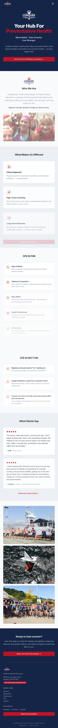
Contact (6, 701)
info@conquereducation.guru (13, 673)
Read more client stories (29, 494)
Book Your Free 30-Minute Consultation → (29, 60)
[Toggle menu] (53, 4)
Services (6, 691)
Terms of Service (34, 725)
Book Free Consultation (29, 714)
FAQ (4, 698)
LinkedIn (23, 709)
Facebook (15, 709)
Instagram (6, 709)
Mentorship (7, 694)
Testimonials (7, 696)
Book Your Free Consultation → (29, 655)
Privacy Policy (23, 725)
